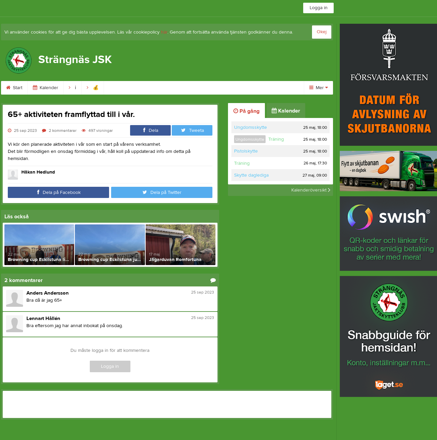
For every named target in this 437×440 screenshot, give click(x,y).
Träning (276, 139)
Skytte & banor (263, 88)
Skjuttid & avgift (169, 88)
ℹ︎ (72, 88)
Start (14, 88)
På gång (246, 111)
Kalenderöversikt (310, 190)
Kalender (45, 88)
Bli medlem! (124, 88)
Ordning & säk (217, 88)
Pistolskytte (246, 151)
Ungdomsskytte (250, 127)
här (164, 32)
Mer (318, 88)
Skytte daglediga (251, 175)
